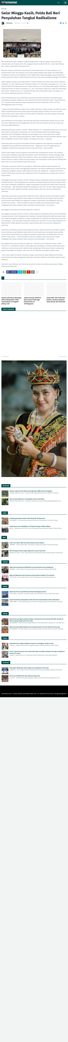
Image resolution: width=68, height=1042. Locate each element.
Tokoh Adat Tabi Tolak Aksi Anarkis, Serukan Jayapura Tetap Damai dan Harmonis (55, 300)
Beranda (4, 9)
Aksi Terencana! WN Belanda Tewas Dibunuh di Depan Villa (24, 676)
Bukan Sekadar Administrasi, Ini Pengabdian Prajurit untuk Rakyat (26, 499)
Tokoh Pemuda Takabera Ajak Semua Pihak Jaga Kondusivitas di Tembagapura (32, 301)
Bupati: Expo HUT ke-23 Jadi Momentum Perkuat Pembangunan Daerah (27, 591)
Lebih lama (62, 356)
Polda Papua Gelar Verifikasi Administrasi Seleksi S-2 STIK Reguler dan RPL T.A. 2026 (31, 643)
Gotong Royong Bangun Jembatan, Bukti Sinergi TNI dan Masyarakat (27, 518)
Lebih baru (5, 356)
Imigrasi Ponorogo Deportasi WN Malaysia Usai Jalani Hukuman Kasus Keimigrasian (31, 567)
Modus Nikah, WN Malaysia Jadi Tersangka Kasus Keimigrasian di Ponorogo (29, 668)
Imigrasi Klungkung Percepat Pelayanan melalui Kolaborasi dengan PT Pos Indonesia (31, 575)
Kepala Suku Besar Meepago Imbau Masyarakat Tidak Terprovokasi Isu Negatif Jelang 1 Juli (11, 301)
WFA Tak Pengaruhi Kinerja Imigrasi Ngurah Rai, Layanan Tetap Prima (27, 550)
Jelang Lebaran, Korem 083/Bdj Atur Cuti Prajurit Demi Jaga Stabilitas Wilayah (29, 526)
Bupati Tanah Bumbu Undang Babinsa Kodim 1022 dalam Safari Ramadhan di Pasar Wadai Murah (34, 599)
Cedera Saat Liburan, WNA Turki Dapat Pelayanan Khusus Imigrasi (26, 542)
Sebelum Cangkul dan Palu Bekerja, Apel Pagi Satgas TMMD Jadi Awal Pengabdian (30, 491)
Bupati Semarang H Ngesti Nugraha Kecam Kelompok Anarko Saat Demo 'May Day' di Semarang (34, 627)
